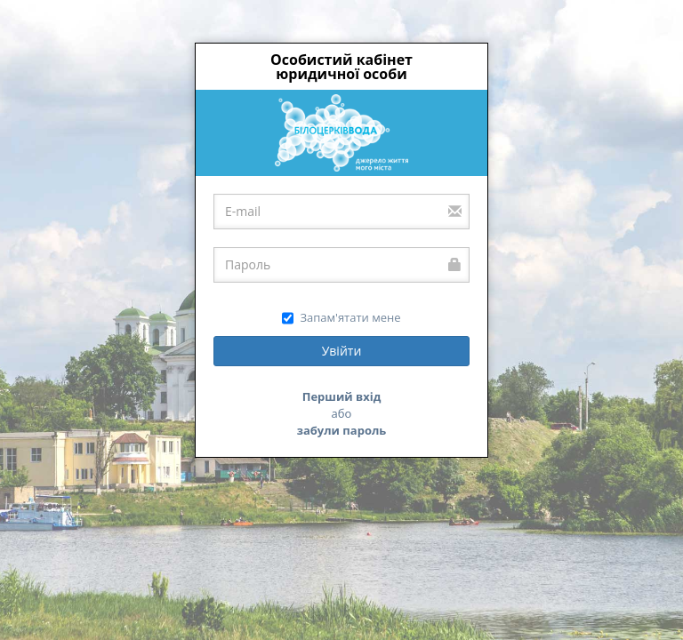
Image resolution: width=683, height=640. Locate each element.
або (342, 413)
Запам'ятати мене (341, 318)
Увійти (342, 350)
